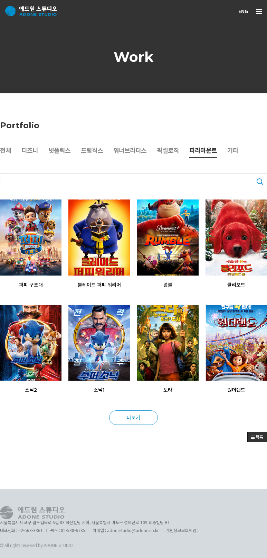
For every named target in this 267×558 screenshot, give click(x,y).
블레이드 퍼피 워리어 (99, 285)
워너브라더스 (135, 151)
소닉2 (31, 390)
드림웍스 (95, 151)
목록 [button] (257, 437)
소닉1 (99, 390)
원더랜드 (236, 390)
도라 (167, 390)
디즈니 (31, 151)
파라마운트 (212, 151)
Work (133, 56)
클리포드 (236, 285)
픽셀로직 (175, 151)
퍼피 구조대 (31, 285)
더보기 (133, 417)
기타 (243, 151)
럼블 (167, 285)
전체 (6, 151)
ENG (243, 11)
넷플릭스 (62, 151)
